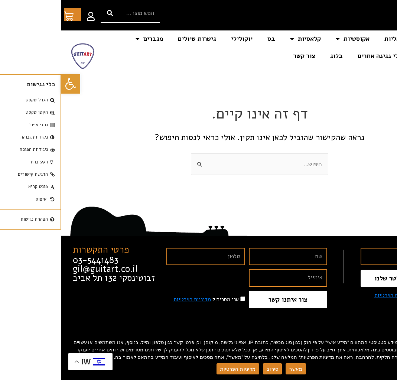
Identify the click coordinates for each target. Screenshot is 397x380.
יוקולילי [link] (181, 39)
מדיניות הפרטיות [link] (332, 295)
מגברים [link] (88, 39)
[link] (9, 84)
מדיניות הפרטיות (177, 369)
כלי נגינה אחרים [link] (319, 56)
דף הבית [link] (373, 39)
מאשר (234, 369)
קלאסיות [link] (244, 39)
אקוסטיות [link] (292, 39)
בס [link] (210, 39)
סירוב (211, 369)
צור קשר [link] (243, 56)
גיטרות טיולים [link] (136, 39)
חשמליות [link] (335, 39)
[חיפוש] (49, 13)
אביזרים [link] (370, 56)
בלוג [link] (275, 56)
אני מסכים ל (346, 295)
